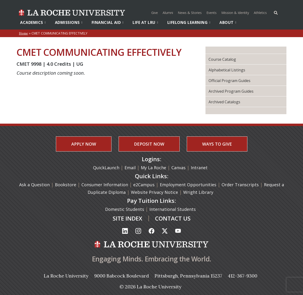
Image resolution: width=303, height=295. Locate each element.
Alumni (168, 12)
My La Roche (153, 167)
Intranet (199, 167)
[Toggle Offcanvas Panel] (276, 12)
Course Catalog (222, 59)
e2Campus (144, 184)
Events (211, 12)
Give (154, 12)
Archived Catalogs (224, 101)
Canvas (178, 167)
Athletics (261, 12)
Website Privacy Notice (155, 192)
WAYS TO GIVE (217, 144)
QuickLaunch (106, 167)
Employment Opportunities (188, 184)
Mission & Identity (235, 12)
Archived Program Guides (231, 91)
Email (130, 167)
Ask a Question (34, 184)
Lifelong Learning (188, 22)
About (227, 22)
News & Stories (190, 12)
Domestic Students (125, 209)
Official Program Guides (229, 80)
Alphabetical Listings (227, 70)
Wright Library (198, 192)
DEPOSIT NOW (149, 144)
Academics (33, 22)
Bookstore (65, 184)
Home (23, 33)
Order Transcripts (241, 184)
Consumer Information (104, 184)
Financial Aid (108, 22)
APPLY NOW (83, 144)
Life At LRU (145, 22)
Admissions (69, 22)
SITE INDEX (127, 218)
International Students (173, 209)
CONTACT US (173, 218)
